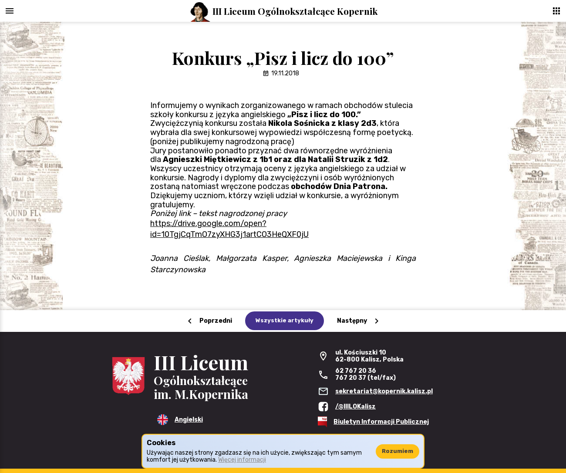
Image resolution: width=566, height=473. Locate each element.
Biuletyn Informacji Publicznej (381, 422)
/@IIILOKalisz (355, 406)
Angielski (189, 419)
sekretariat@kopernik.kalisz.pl (384, 391)
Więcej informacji (242, 459)
